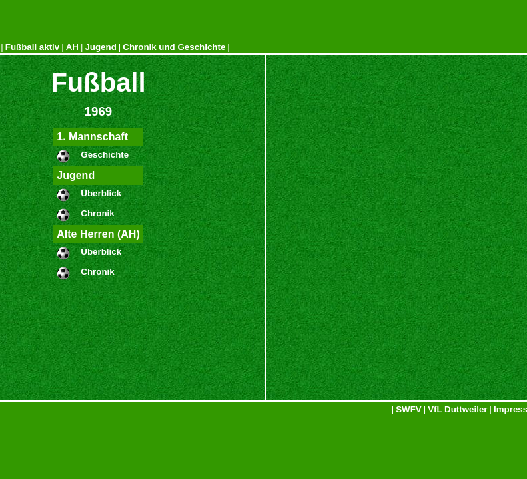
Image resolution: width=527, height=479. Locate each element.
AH (72, 47)
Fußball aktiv (32, 47)
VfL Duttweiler (457, 409)
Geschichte (105, 155)
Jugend (100, 47)
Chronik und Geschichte (174, 47)
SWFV (409, 409)
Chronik (97, 213)
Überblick (101, 193)
